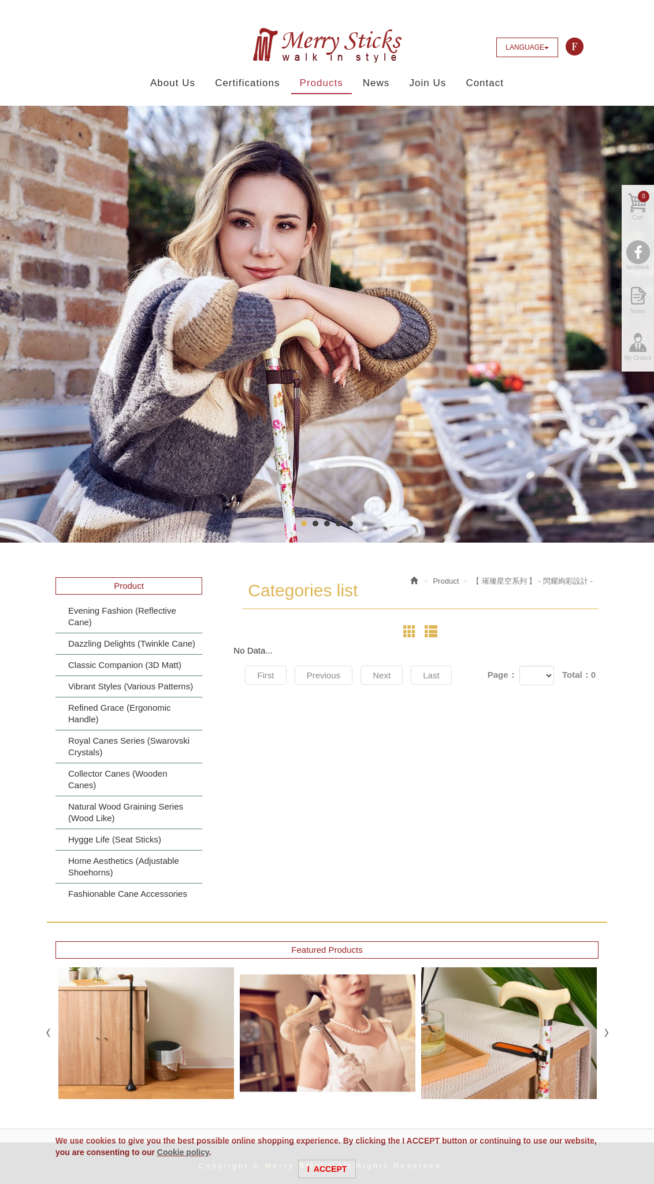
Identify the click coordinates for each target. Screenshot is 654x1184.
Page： (502, 675)
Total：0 (579, 675)
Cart (641, 206)
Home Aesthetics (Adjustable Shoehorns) (123, 866)
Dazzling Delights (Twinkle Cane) (131, 643)
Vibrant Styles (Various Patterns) (130, 686)
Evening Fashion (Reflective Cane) (122, 616)
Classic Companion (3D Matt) (124, 665)
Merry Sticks (327, 45)
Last (431, 675)
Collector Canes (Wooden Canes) (117, 779)
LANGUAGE (527, 47)
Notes (637, 311)
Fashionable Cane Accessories (127, 894)
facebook (638, 267)
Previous (323, 675)
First (265, 675)
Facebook (575, 47)
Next (382, 675)
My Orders (638, 358)
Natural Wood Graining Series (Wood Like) (125, 812)
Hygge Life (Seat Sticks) (114, 839)
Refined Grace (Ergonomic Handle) (119, 713)
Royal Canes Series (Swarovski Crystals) (128, 746)
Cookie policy (183, 1152)
